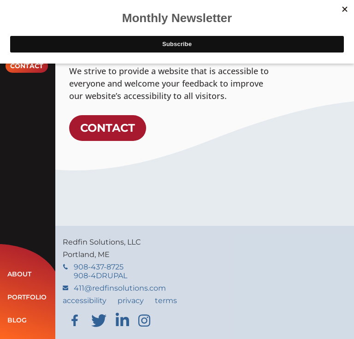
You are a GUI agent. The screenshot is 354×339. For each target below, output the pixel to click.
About (19, 274)
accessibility (84, 300)
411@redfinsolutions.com (114, 288)
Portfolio (27, 297)
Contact (26, 66)
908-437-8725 (95, 271)
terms (166, 300)
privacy (131, 300)
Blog (17, 320)
